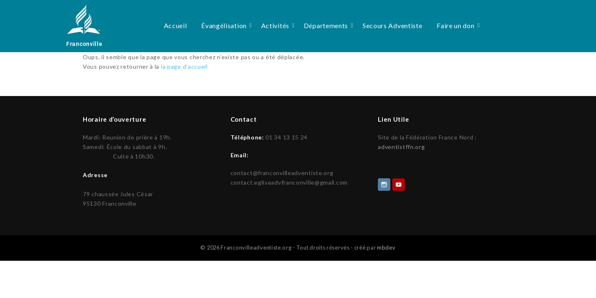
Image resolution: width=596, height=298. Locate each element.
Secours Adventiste (393, 25)
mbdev (386, 246)
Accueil (175, 25)
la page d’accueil (184, 66)
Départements (327, 25)
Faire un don (457, 25)
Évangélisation (225, 25)
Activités (276, 25)
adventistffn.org (401, 146)
